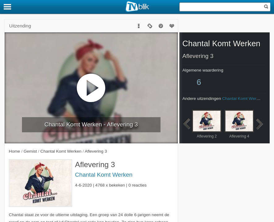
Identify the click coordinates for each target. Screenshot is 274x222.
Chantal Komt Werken (104, 174)
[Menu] (7, 7)
